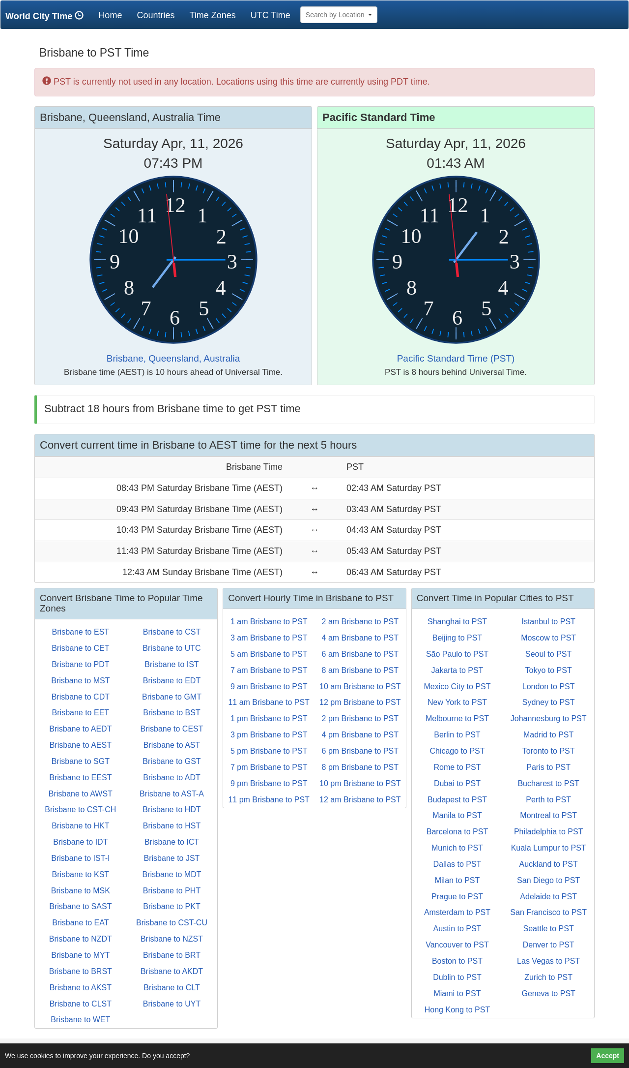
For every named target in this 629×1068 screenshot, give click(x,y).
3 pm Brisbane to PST (269, 735)
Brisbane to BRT (171, 955)
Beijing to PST (457, 638)
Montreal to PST (548, 815)
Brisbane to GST (171, 761)
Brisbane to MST (80, 680)
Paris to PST (548, 767)
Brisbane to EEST (80, 777)
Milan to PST (457, 880)
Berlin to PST (457, 735)
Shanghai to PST (457, 621)
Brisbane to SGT (81, 761)
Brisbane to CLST (81, 1004)
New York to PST (457, 702)
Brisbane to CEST (171, 729)
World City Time (46, 16)
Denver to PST (548, 945)
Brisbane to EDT (171, 680)
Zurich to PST (548, 977)
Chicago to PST (457, 751)
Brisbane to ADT (171, 777)
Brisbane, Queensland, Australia (173, 358)
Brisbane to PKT (171, 906)
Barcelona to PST (457, 831)
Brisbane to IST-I (80, 858)
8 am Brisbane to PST (360, 670)
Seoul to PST (548, 654)
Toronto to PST (548, 751)
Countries (155, 15)
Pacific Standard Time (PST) (456, 358)
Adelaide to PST (548, 896)
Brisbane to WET (80, 1019)
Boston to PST (457, 961)
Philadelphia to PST (548, 831)
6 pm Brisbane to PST (360, 751)
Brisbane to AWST (81, 794)
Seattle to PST (548, 928)
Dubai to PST (457, 783)
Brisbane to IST (171, 664)
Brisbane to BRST (80, 971)
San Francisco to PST (548, 912)
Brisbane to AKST (81, 987)
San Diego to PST (548, 880)
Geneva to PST (548, 993)
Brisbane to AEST (81, 745)
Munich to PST (457, 848)
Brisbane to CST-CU (171, 922)
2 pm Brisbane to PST (360, 718)
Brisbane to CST (171, 632)
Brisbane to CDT (81, 697)
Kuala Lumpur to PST (548, 848)
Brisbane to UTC (171, 648)
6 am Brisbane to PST (360, 654)
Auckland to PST (548, 864)
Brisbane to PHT (171, 890)
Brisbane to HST (171, 826)
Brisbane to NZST (172, 939)
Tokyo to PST (548, 670)
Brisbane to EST (81, 632)
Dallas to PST (457, 864)
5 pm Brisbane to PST (269, 751)
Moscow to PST (548, 638)
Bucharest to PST (548, 783)
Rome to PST (457, 767)
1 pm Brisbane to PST (269, 718)
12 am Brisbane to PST (359, 799)
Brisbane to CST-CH (80, 809)
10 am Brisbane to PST (359, 686)
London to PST (548, 686)
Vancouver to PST (457, 945)
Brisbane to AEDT (80, 729)
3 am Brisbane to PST (269, 638)
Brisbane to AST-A (172, 794)
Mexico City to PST (457, 686)
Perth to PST (548, 799)
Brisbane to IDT (80, 842)
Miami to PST (457, 993)
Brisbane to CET (80, 648)
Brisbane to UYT (171, 1004)
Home (113, 15)
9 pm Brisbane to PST (269, 783)
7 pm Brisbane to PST (269, 767)
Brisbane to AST (171, 745)
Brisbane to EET (81, 712)
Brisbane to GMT (171, 697)
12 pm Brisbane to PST (359, 702)
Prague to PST (457, 896)
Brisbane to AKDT (172, 971)
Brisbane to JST (172, 858)
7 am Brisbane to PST (269, 670)
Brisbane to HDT (171, 809)
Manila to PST (457, 815)
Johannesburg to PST (549, 718)
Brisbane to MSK (80, 890)
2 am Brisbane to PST (360, 621)
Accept (607, 1056)
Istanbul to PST (548, 621)
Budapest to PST (457, 799)
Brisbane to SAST (80, 906)
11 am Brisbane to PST (268, 702)
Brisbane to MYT (80, 955)
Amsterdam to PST (457, 912)
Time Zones (212, 15)
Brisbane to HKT (80, 826)
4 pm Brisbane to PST (360, 735)
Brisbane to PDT (80, 664)
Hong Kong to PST (457, 1010)
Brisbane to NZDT (80, 939)
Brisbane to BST (171, 712)
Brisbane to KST (81, 874)
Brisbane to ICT (171, 842)
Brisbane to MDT (171, 874)
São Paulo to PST (457, 654)
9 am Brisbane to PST (269, 686)
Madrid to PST (548, 735)
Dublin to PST (457, 977)
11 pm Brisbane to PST (268, 799)
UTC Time (270, 15)
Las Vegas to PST (548, 961)
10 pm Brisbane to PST (359, 783)
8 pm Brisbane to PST (360, 767)
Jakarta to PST (457, 670)
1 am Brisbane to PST (269, 621)
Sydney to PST (548, 702)
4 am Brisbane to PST (360, 638)
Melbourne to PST (457, 718)
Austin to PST (457, 928)
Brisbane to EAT (80, 922)
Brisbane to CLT (171, 987)
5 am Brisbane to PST (269, 654)
